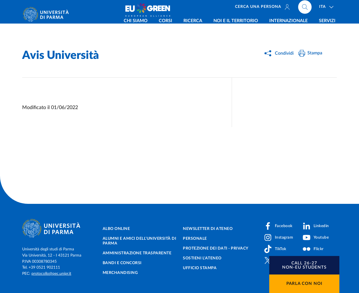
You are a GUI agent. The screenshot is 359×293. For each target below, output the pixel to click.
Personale (195, 239)
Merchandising (120, 273)
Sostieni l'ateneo (202, 258)
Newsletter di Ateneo (208, 229)
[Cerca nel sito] (305, 8)
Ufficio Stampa (200, 268)
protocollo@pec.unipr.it (51, 274)
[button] (304, 265)
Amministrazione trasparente (137, 253)
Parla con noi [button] (304, 284)
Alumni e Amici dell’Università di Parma (139, 241)
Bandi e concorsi (122, 263)
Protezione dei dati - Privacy (215, 248)
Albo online (116, 229)
